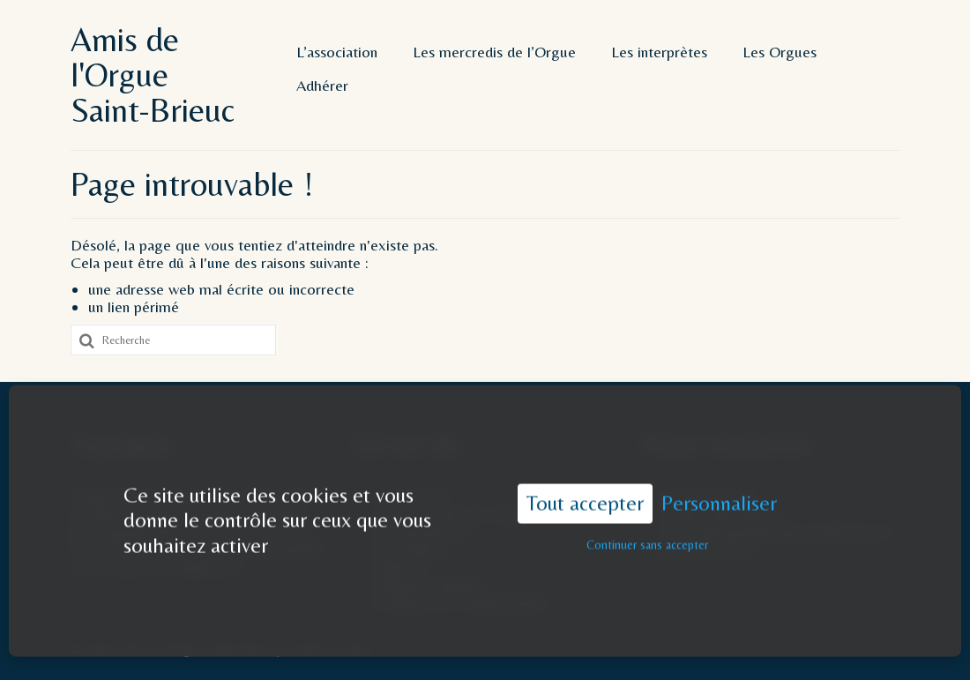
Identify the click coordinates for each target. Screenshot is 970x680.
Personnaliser (719, 493)
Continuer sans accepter (647, 534)
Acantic (353, 649)
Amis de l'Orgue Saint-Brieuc (153, 75)
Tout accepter (585, 493)
